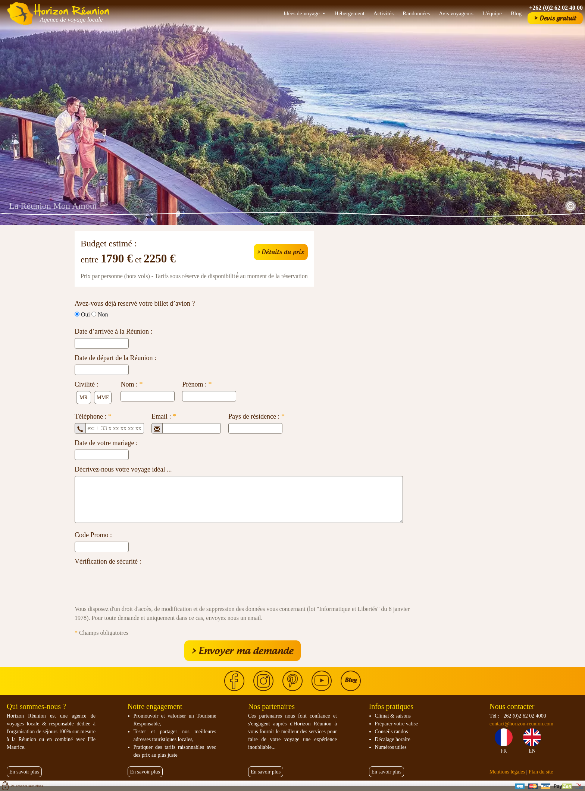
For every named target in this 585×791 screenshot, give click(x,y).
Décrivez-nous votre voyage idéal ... (123, 469)
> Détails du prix (280, 252)
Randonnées (416, 13)
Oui (85, 314)
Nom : (132, 384)
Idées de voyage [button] (302, 13)
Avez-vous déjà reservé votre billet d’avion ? (135, 303)
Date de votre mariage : (106, 443)
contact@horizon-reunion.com (521, 724)
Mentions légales (507, 772)
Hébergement (349, 13)
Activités (383, 13)
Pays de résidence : (256, 416)
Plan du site (541, 772)
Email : (163, 416)
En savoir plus (24, 772)
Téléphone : (93, 416)
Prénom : (197, 384)
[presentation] (131, 582)
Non (103, 314)
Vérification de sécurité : (108, 561)
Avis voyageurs (456, 13)
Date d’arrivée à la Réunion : (113, 331)
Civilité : (86, 384)
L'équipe (492, 13)
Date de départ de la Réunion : (115, 358)
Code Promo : (93, 535)
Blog (516, 13)
